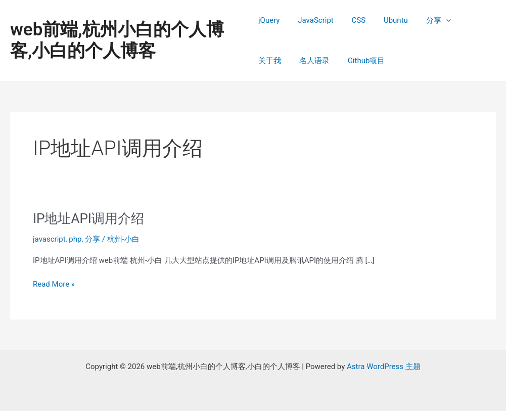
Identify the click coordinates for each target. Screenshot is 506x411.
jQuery (269, 20)
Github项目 (322, 60)
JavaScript (312, 20)
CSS (353, 20)
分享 (426, 20)
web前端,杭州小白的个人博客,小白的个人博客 (117, 40)
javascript (49, 239)
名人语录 (273, 60)
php (75, 239)
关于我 (465, 20)
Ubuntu (387, 20)
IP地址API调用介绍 (88, 218)
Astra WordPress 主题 (384, 366)
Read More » (54, 284)
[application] (434, 20)
